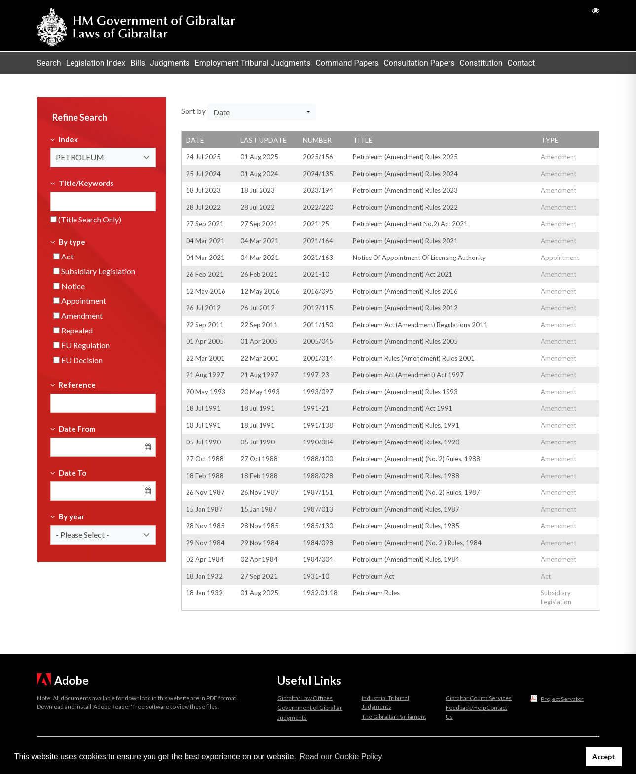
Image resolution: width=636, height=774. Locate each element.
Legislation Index (96, 63)
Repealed (73, 330)
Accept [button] (603, 756)
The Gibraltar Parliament (394, 716)
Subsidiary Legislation (94, 271)
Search (49, 63)
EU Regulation (81, 345)
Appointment (79, 300)
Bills (137, 63)
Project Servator (562, 698)
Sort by (193, 110)
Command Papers (346, 63)
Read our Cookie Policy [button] (340, 756)
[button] (103, 157)
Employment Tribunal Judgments (253, 63)
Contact (521, 63)
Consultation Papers (418, 63)
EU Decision (78, 360)
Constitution (481, 63)
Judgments (170, 63)
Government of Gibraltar (309, 707)
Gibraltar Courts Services (479, 697)
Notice (69, 286)
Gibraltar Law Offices (305, 697)
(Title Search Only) (85, 219)
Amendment (78, 315)
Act (63, 256)
